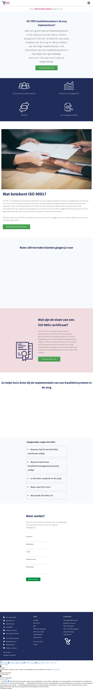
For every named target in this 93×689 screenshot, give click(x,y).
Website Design (29, 662)
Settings (19, 662)
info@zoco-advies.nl (11, 630)
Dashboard (12, 662)
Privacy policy (55, 669)
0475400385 (9, 627)
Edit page (4, 662)
